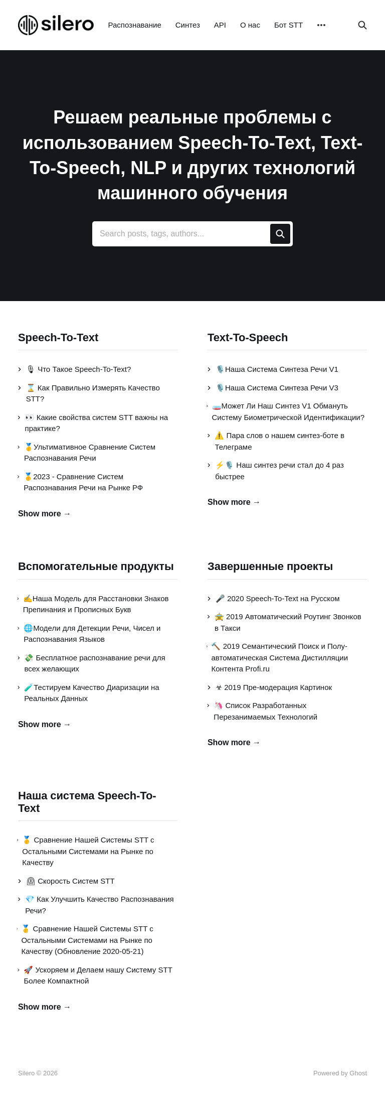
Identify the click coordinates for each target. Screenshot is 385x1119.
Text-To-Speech (248, 337)
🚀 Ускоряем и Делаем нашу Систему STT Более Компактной (95, 975)
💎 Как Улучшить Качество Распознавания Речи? (96, 905)
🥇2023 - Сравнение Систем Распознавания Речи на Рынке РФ (80, 482)
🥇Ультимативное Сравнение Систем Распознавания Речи (86, 453)
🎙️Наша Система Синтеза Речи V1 (273, 369)
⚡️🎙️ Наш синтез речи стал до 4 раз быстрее (276, 471)
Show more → (44, 513)
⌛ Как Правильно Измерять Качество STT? (89, 393)
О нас (250, 25)
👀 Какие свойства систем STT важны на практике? (93, 423)
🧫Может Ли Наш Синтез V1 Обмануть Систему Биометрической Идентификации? (286, 411)
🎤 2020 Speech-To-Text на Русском (274, 598)
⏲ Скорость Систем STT (66, 881)
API (220, 25)
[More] (321, 25)
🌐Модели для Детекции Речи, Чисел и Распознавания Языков (89, 634)
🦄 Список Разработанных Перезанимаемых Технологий (262, 711)
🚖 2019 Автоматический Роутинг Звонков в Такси (284, 622)
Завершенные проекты (270, 566)
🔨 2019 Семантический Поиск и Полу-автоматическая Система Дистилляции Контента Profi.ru (278, 657)
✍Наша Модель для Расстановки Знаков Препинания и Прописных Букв (93, 604)
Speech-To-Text (58, 337)
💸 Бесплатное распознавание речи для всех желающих (91, 663)
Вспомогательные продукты (96, 566)
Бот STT (288, 25)
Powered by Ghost (340, 1073)
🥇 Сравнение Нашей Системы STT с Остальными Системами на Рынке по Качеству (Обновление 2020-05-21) (85, 939)
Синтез (187, 25)
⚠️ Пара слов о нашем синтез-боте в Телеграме (276, 441)
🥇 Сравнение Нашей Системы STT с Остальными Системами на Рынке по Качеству (86, 851)
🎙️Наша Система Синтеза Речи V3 (273, 387)
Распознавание (134, 25)
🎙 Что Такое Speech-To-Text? (74, 369)
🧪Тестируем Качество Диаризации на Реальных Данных (88, 693)
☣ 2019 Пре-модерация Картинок (270, 687)
